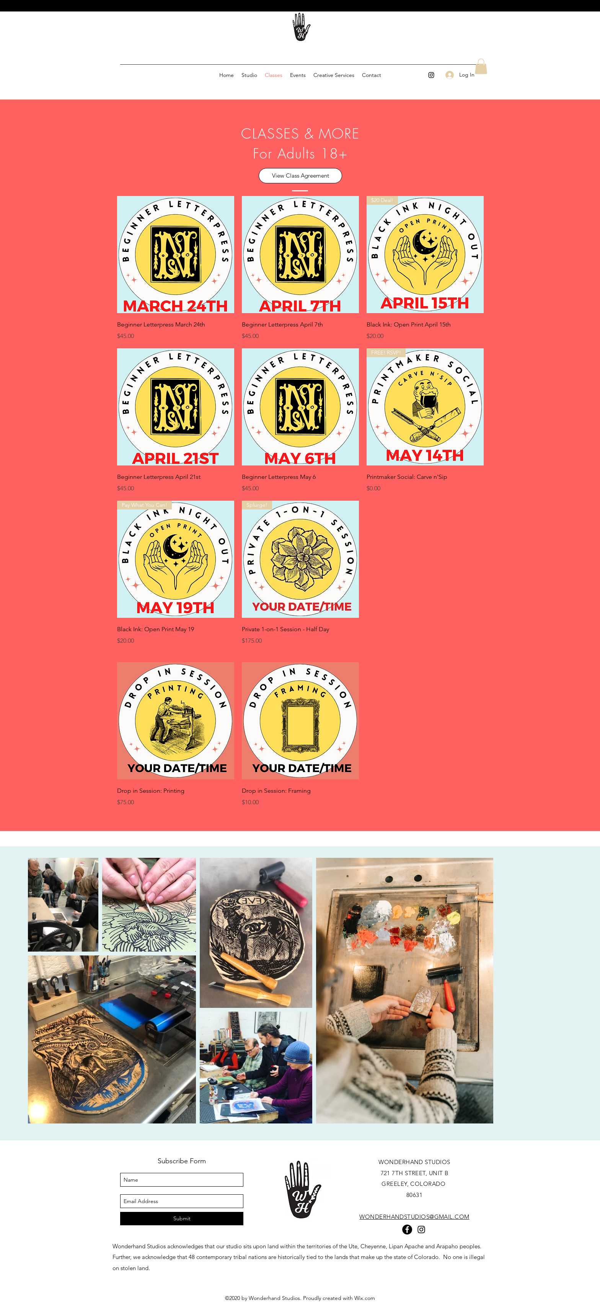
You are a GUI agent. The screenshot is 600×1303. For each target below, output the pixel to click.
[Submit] (181, 1218)
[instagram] (431, 75)
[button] (481, 66)
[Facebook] (407, 1229)
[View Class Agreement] (300, 175)
